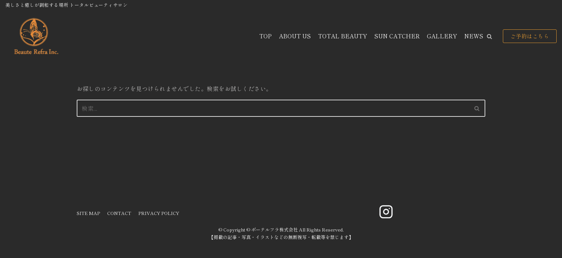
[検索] (273, 108)
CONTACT (119, 213)
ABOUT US (295, 36)
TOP (265, 36)
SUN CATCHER (397, 36)
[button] (489, 36)
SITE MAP (88, 213)
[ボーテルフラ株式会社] (35, 36)
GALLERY (442, 36)
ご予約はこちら (529, 36)
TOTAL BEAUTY (342, 36)
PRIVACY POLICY (158, 213)
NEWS (473, 36)
